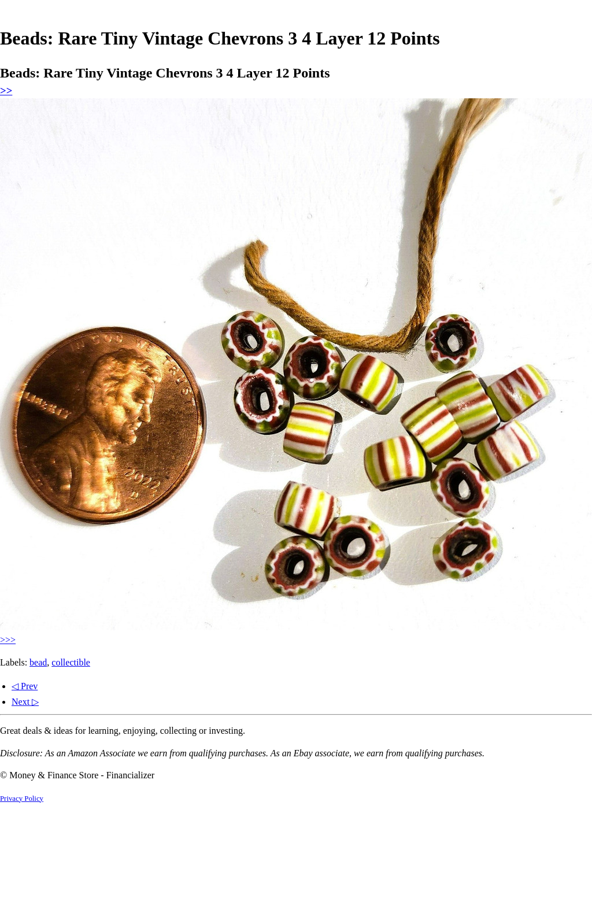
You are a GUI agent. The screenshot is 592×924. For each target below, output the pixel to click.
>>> (8, 640)
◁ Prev (25, 686)
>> (6, 90)
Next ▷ (25, 702)
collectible (70, 662)
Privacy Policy (21, 798)
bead (38, 662)
